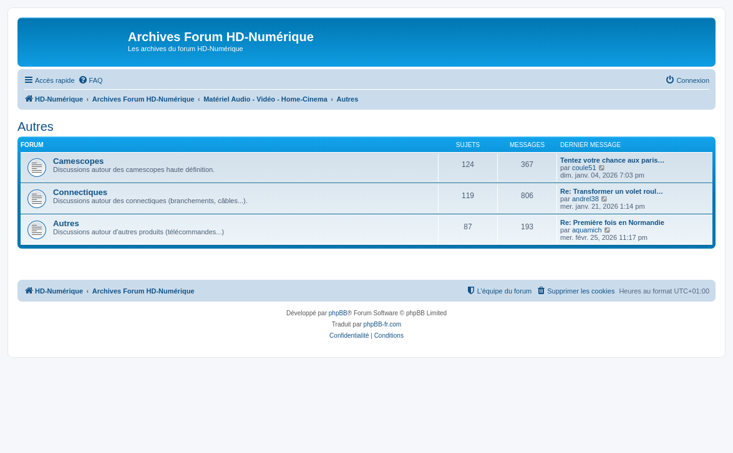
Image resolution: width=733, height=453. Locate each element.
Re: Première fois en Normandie (612, 222)
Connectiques (80, 192)
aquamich (587, 230)
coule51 (584, 167)
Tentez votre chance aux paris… (612, 160)
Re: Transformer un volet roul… (611, 191)
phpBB (338, 313)
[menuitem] (90, 80)
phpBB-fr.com (383, 324)
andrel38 (585, 199)
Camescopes (78, 161)
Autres (35, 126)
